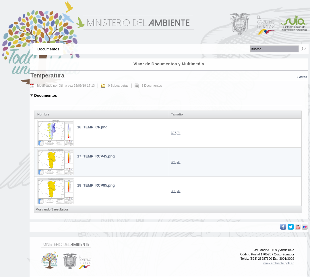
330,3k (176, 162)
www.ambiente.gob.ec (278, 263)
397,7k (176, 132)
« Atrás (302, 77)
